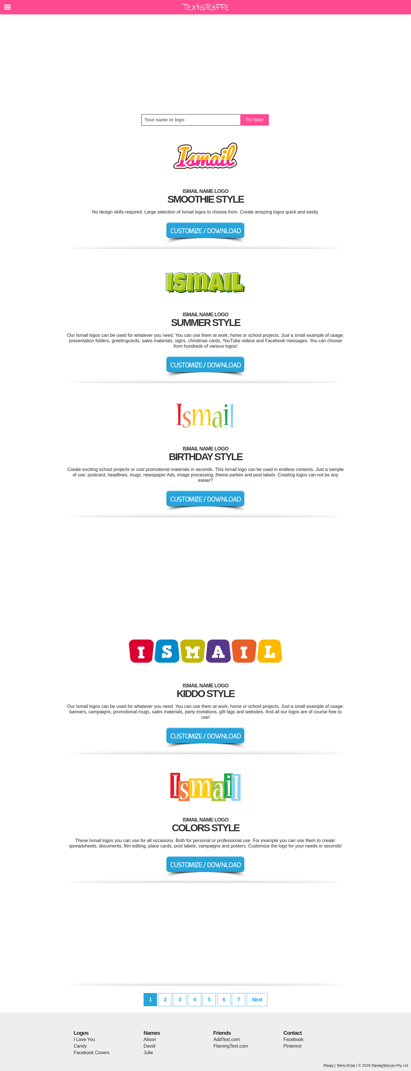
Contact (292, 1033)
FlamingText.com (230, 1046)
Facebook (293, 1039)
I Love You (84, 1039)
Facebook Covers (91, 1052)
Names (152, 1033)
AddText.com (226, 1039)
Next (257, 999)
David (149, 1046)
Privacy (328, 1065)
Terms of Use (346, 1065)
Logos (81, 1033)
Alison (150, 1039)
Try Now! (254, 119)
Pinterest (292, 1046)
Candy (80, 1046)
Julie (148, 1052)
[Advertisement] (205, 64)
